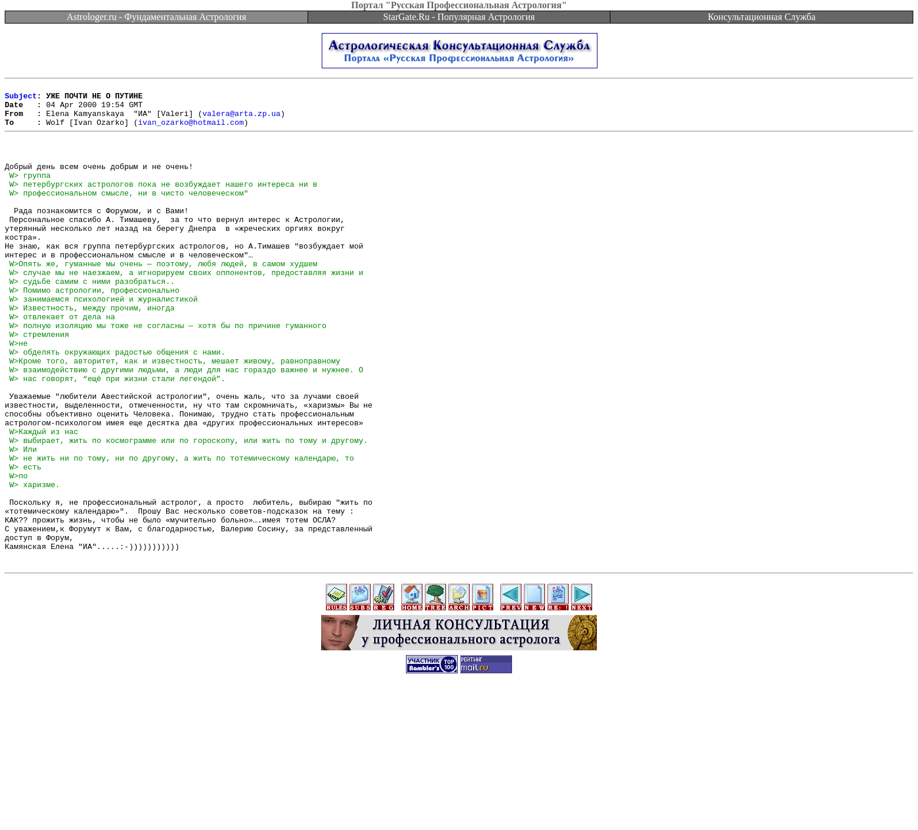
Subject (21, 99)
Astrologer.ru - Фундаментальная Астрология (156, 17)
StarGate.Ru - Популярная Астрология (458, 17)
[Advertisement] (459, 803)
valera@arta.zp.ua (241, 120)
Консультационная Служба (761, 17)
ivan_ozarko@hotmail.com (190, 130)
